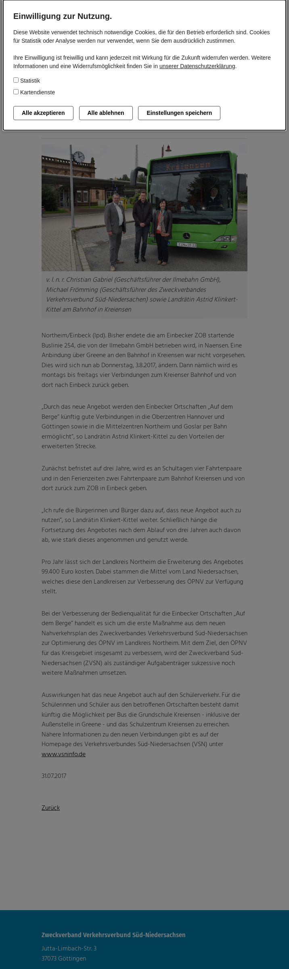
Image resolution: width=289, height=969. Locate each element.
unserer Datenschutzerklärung (197, 66)
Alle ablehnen (106, 113)
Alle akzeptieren (43, 113)
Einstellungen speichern (179, 113)
